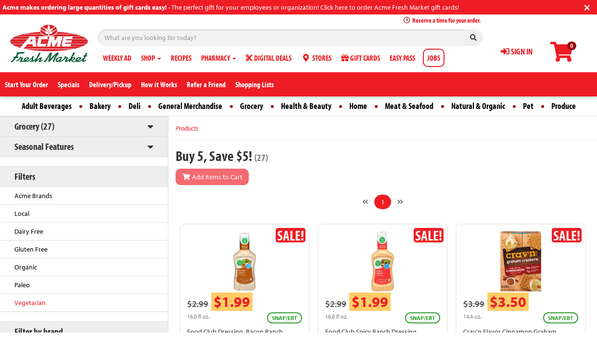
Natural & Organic (478, 105)
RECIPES (181, 58)
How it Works (159, 84)
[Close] (587, 6)
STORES (316, 58)
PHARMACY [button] (218, 58)
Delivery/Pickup (110, 84)
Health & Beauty (306, 105)
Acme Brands (33, 195)
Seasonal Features (44, 146)
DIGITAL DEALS (269, 58)
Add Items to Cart (212, 177)
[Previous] (365, 202)
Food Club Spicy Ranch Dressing (371, 331)
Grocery (251, 105)
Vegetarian (30, 302)
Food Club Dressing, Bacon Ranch (235, 331)
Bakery (100, 105)
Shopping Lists (254, 84)
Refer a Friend (206, 84)
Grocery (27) (34, 126)
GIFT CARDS (360, 58)
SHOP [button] (151, 58)
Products (187, 128)
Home (358, 105)
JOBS (433, 58)
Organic (25, 267)
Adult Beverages (47, 105)
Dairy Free (28, 231)
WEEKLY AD (117, 58)
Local (21, 213)
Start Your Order (26, 84)
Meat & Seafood (409, 105)
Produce (563, 105)
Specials (68, 84)
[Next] (400, 202)
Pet (528, 105)
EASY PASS (402, 58)
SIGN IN (517, 51)
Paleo (22, 284)
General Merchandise (190, 105)
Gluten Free (31, 249)
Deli (134, 105)
